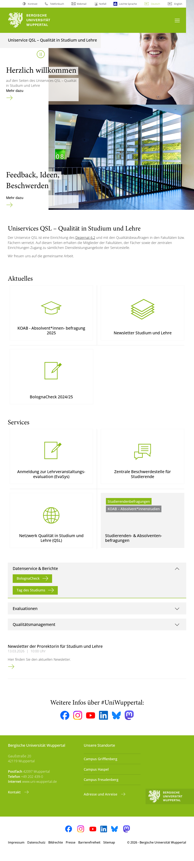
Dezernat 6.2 (85, 237)
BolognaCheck (28, 585)
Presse (70, 849)
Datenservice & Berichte (35, 575)
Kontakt (15, 799)
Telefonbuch (57, 4)
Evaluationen (25, 615)
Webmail (81, 4)
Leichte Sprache (128, 4)
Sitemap (109, 849)
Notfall (102, 4)
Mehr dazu (14, 90)
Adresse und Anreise (101, 801)
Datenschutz (36, 849)
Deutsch (155, 4)
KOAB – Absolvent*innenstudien (134, 514)
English (178, 4)
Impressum (16, 849)
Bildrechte (55, 849)
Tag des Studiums (31, 597)
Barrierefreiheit (89, 849)
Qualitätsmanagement (34, 631)
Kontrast (32, 4)
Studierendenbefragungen (129, 506)
